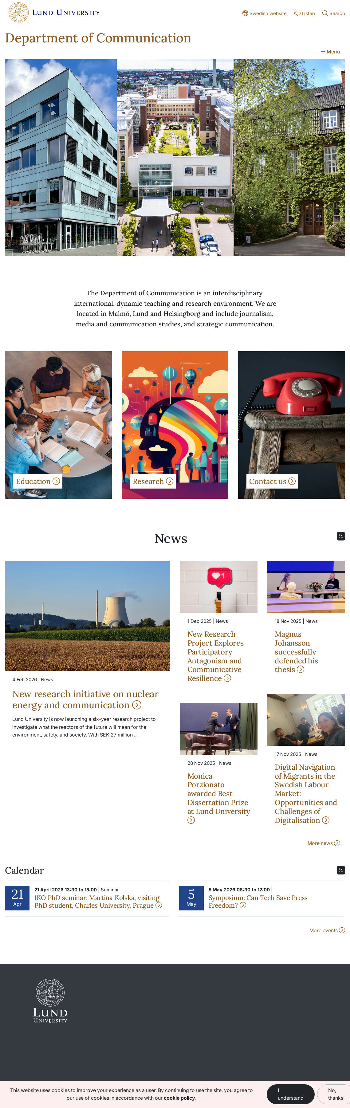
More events (327, 930)
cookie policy (179, 1098)
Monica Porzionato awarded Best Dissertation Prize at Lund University (218, 797)
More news (324, 843)
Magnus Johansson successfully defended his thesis (296, 651)
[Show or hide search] (333, 13)
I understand (291, 1094)
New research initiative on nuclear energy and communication (85, 699)
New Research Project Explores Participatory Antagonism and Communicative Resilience (215, 656)
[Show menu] (330, 52)
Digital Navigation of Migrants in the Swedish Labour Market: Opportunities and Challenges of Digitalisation (306, 793)
